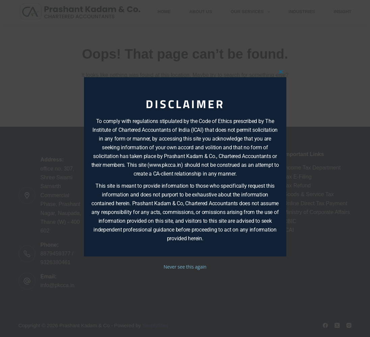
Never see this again (185, 267)
